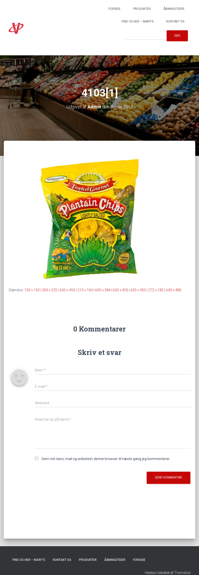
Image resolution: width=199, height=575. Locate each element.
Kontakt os (175, 21)
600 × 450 (67, 290)
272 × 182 (156, 290)
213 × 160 (85, 290)
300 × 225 (49, 290)
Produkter (142, 9)
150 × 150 (32, 290)
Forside (114, 9)
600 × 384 (102, 290)
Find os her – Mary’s (137, 21)
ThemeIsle (182, 573)
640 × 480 (173, 290)
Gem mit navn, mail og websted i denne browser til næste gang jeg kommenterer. (105, 459)
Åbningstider (173, 9)
